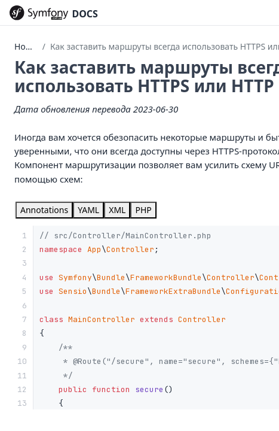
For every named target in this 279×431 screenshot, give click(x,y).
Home (26, 46)
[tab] (44, 210)
